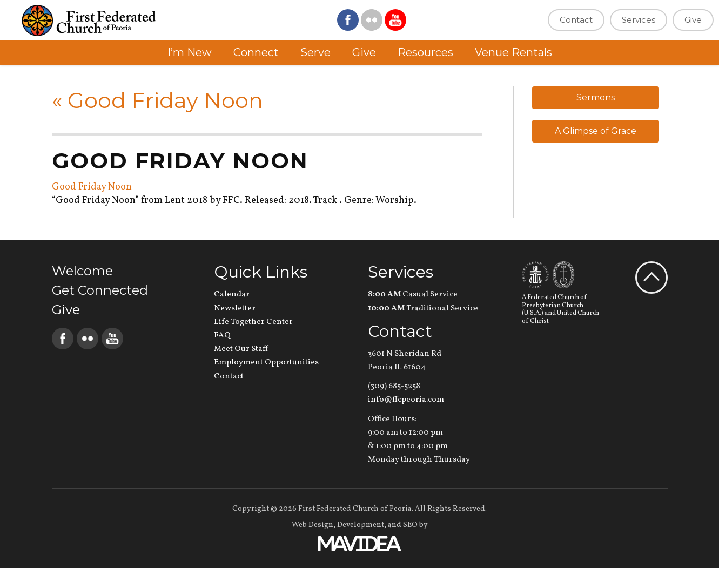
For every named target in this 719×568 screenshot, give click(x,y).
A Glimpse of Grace (595, 131)
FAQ (222, 335)
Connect (256, 52)
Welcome (82, 271)
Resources (425, 52)
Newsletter (235, 308)
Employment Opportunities (266, 362)
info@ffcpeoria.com (406, 399)
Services (638, 20)
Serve (315, 52)
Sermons (595, 97)
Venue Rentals (513, 52)
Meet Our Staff (241, 349)
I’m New (189, 52)
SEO (410, 525)
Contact (576, 20)
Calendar (232, 294)
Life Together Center (253, 322)
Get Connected (100, 290)
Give (693, 20)
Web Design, (313, 525)
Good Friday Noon (157, 100)
